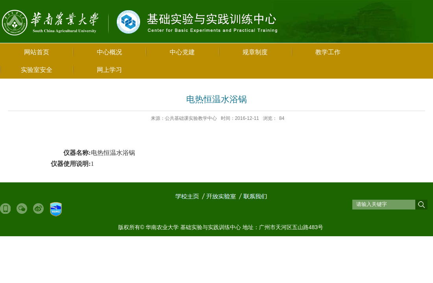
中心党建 (182, 52)
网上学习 (109, 69)
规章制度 (255, 52)
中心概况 (109, 52)
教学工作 (327, 52)
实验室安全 (36, 69)
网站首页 (36, 52)
